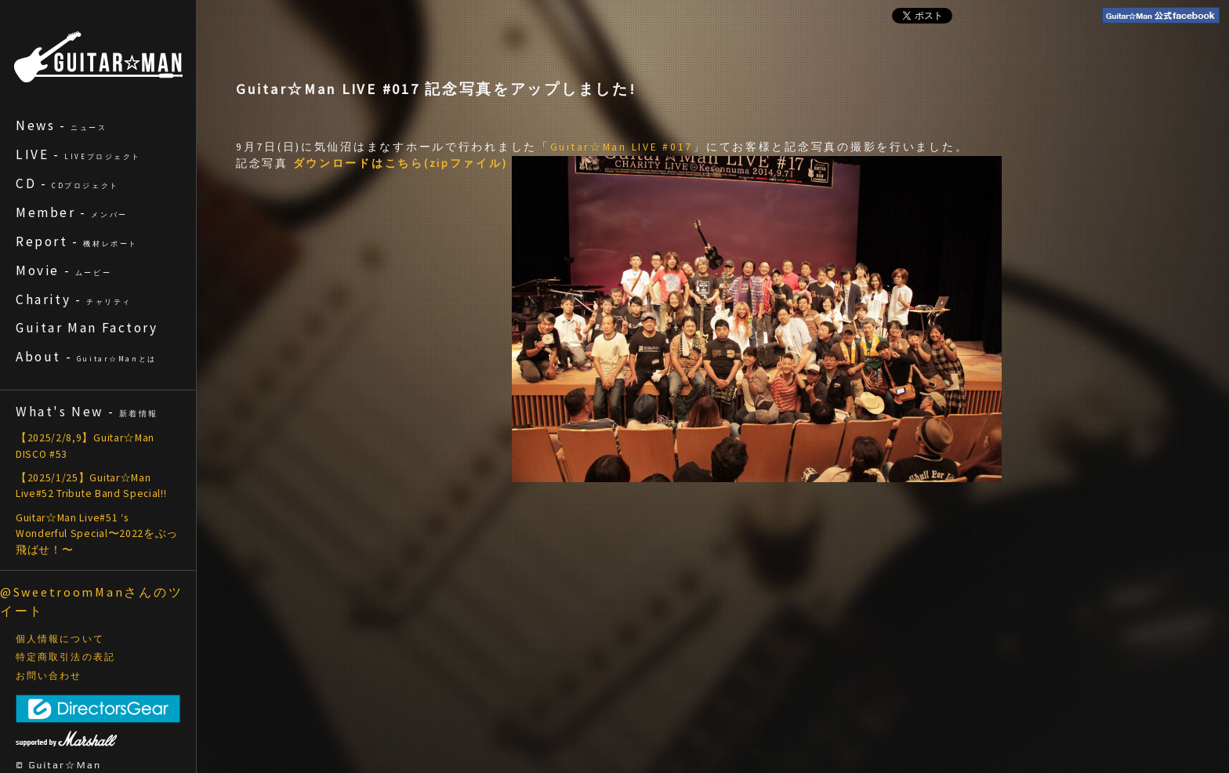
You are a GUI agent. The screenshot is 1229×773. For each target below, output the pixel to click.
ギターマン (98, 57)
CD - (67, 183)
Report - (77, 241)
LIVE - (78, 154)
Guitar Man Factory (87, 327)
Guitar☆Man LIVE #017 (621, 147)
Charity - (74, 299)
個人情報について (60, 638)
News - (61, 125)
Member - (72, 212)
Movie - (63, 270)
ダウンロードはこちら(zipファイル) (400, 163)
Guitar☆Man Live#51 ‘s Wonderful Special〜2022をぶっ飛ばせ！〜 (97, 534)
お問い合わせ (49, 675)
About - (86, 356)
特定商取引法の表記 (65, 656)
